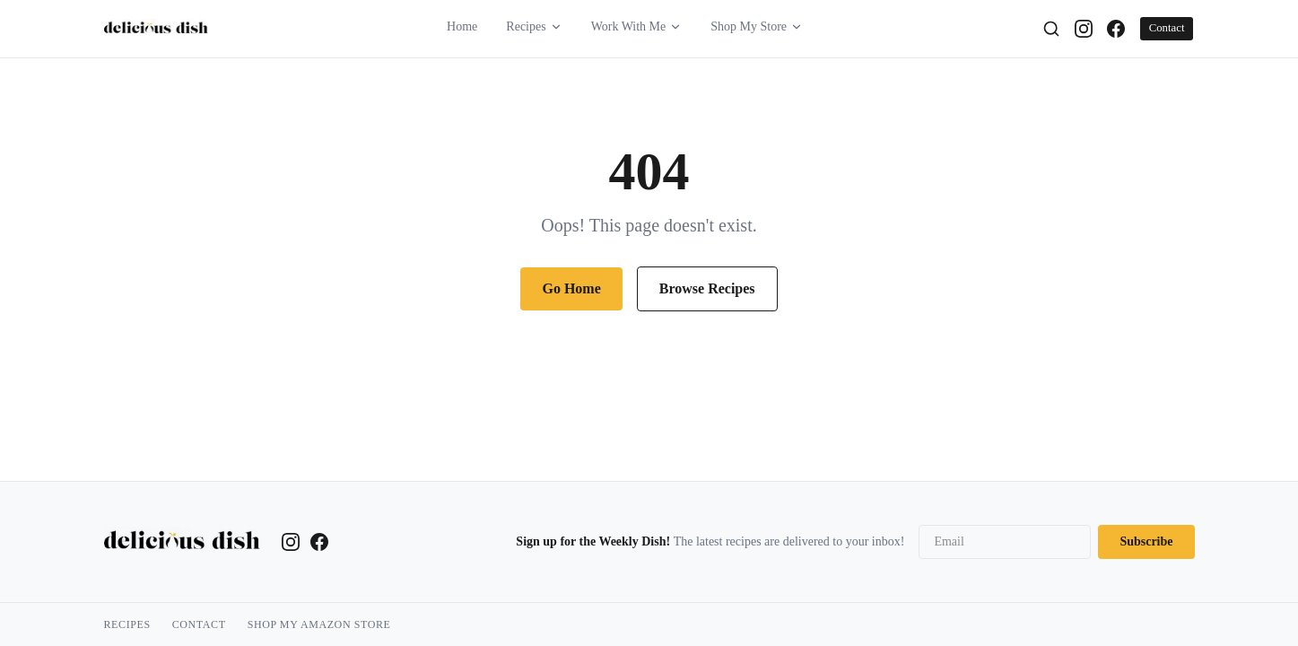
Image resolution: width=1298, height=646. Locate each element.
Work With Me (637, 26)
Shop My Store (756, 26)
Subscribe (1145, 541)
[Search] (1051, 29)
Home (462, 26)
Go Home (571, 288)
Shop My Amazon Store (319, 624)
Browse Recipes (707, 288)
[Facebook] (1116, 29)
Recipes (534, 26)
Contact (1167, 28)
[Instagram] (1084, 29)
